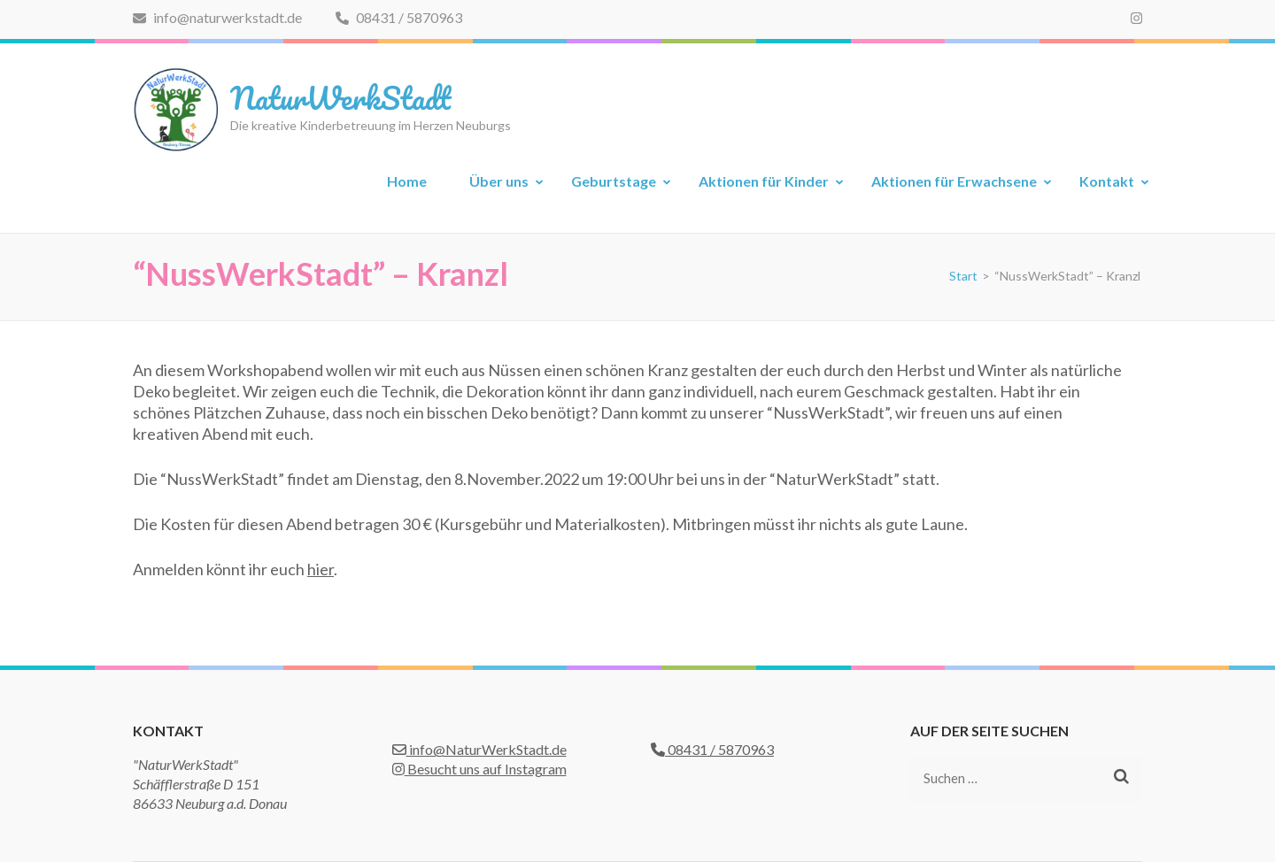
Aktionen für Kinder (764, 181)
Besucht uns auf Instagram (479, 768)
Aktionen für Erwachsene (954, 181)
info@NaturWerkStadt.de (479, 749)
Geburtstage (613, 181)
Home (407, 181)
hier (320, 569)
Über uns (499, 181)
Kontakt (1106, 181)
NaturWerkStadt (340, 97)
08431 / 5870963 (399, 17)
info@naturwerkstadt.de (217, 17)
